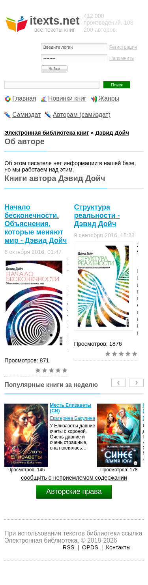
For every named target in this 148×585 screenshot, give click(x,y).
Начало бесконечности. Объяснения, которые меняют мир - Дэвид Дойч (35, 223)
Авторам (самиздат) (82, 114)
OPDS (90, 547)
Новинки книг (67, 98)
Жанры (108, 98)
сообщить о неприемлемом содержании (74, 477)
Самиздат (26, 114)
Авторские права (73, 491)
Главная (24, 98)
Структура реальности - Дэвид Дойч (97, 215)
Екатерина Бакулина (72, 418)
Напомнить (121, 58)
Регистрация (123, 47)
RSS (69, 547)
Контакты (118, 547)
